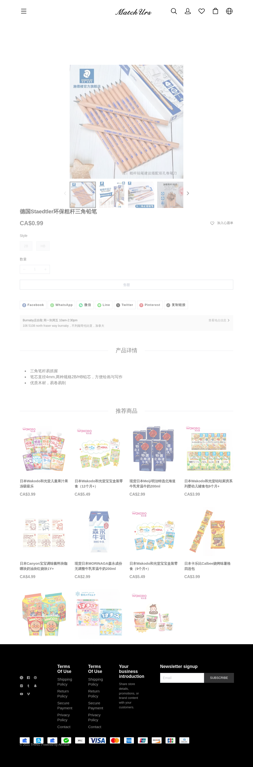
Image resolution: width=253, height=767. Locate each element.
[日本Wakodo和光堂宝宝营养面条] (153, 623)
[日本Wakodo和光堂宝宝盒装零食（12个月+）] (99, 458)
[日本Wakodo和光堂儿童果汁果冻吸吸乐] (44, 458)
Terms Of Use (64, 692)
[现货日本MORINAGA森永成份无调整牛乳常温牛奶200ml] (99, 541)
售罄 (126, 253)
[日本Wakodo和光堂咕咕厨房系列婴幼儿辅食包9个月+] (208, 458)
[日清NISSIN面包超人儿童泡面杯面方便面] (44, 623)
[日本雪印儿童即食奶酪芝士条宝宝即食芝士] (99, 623)
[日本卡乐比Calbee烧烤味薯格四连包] (208, 541)
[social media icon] (21, 702)
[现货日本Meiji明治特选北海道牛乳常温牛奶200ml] (153, 458)
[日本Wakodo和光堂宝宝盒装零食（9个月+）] (153, 541)
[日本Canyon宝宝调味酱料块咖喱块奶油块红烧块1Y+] (44, 541)
